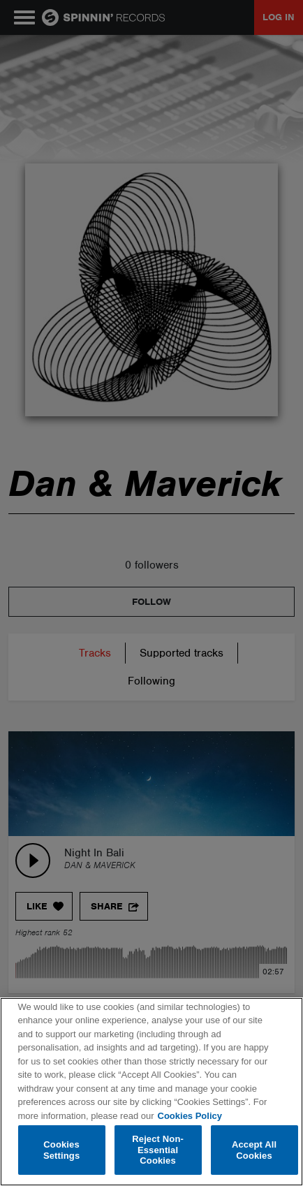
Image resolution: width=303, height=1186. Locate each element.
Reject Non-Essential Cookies (158, 1150)
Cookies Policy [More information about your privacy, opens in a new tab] (190, 1116)
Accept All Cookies (254, 1150)
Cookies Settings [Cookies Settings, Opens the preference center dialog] (61, 1150)
